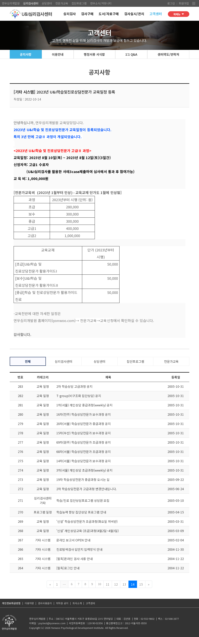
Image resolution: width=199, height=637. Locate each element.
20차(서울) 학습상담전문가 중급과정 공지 (83, 423)
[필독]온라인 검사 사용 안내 (74, 558)
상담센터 (47, 3)
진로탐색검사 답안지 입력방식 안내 (79, 549)
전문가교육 (61, 3)
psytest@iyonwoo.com (51, 623)
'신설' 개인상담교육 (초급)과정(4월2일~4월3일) (87, 530)
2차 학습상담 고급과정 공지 (74, 386)
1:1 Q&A (131, 54)
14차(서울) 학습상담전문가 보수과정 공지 (83, 461)
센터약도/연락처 (168, 54)
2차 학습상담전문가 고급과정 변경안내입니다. (86, 488)
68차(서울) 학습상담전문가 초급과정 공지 (83, 451)
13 (124, 584)
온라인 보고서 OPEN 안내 (73, 540)
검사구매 (87, 13)
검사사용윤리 (45, 603)
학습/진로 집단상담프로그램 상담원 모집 (82, 500)
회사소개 (77, 603)
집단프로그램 (79, 3)
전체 (28, 361)
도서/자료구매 (109, 13)
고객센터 (155, 13)
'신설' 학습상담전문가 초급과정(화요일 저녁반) (87, 521)
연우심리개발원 (11, 3)
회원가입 (184, 3)
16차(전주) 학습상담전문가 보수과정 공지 (83, 414)
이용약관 (29, 603)
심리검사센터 (30, 3)
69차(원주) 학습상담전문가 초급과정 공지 (83, 442)
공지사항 (25, 54)
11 (107, 584)
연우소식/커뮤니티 (101, 3)
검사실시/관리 (134, 13)
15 (141, 584)
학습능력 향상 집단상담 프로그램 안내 (81, 512)
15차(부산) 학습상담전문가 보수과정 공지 (83, 433)
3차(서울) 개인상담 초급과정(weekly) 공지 (84, 470)
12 (116, 584)
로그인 (171, 3)
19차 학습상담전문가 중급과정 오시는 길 (83, 479)
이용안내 (58, 54)
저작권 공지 (62, 603)
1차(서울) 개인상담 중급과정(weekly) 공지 (84, 405)
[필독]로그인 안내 (67, 568)
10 (99, 584)
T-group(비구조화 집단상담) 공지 (78, 395)
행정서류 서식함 (94, 54)
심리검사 (69, 13)
